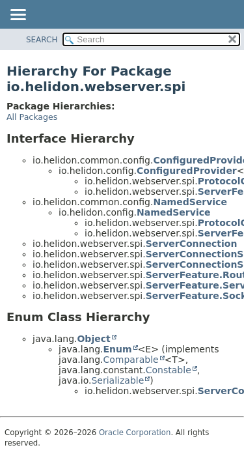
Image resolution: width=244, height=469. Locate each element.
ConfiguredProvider (187, 170)
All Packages (32, 117)
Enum (117, 349)
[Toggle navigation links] (18, 16)
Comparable (130, 359)
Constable (168, 370)
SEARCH (42, 39)
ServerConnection (191, 243)
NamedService (189, 202)
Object (93, 339)
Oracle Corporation (135, 432)
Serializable (117, 380)
